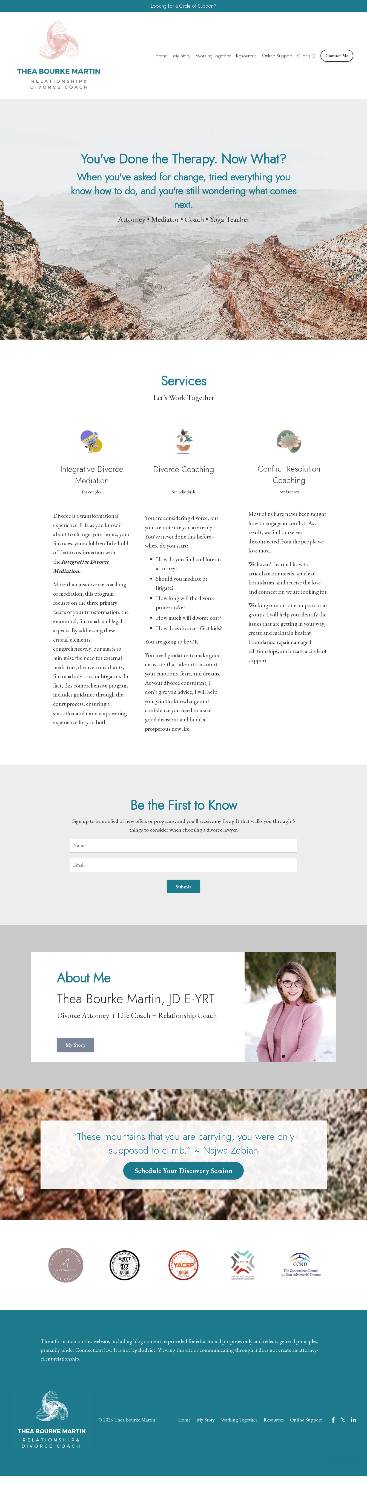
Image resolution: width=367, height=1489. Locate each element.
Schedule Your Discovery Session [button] (183, 1179)
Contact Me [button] (337, 57)
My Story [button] (85, 1054)
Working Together (213, 56)
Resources (246, 56)
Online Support (277, 56)
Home (160, 56)
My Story (180, 56)
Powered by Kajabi (342, 1475)
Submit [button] (183, 890)
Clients (306, 56)
